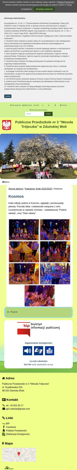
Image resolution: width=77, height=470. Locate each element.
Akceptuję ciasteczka (44, 9)
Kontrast (63, 105)
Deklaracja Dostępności (16, 434)
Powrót (13, 312)
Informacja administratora (38, 110)
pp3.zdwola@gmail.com (16, 409)
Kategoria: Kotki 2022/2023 (38, 189)
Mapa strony (27, 105)
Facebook (9, 427)
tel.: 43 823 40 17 (12, 405)
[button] (3, 156)
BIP (6, 423)
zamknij (8, 96)
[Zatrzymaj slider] (38, 176)
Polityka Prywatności (14, 430)
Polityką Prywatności (65, 2)
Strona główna (15, 105)
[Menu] (38, 182)
